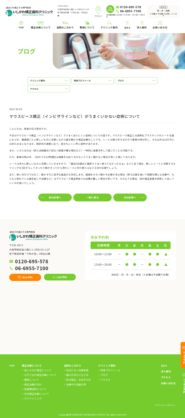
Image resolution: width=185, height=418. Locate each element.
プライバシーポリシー (165, 405)
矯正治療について (32, 365)
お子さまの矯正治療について (40, 375)
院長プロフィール (110, 370)
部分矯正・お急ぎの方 (78, 380)
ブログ (104, 375)
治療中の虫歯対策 (76, 384)
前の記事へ (55, 197)
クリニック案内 (107, 365)
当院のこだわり (72, 365)
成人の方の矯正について (37, 370)
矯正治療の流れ (33, 384)
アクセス (105, 380)
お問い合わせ (168, 383)
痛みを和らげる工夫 (77, 375)
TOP (12, 365)
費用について (31, 380)
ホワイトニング (33, 398)
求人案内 (166, 371)
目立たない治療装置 (77, 370)
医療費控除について (35, 389)
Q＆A (164, 365)
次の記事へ (130, 197)
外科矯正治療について (36, 394)
